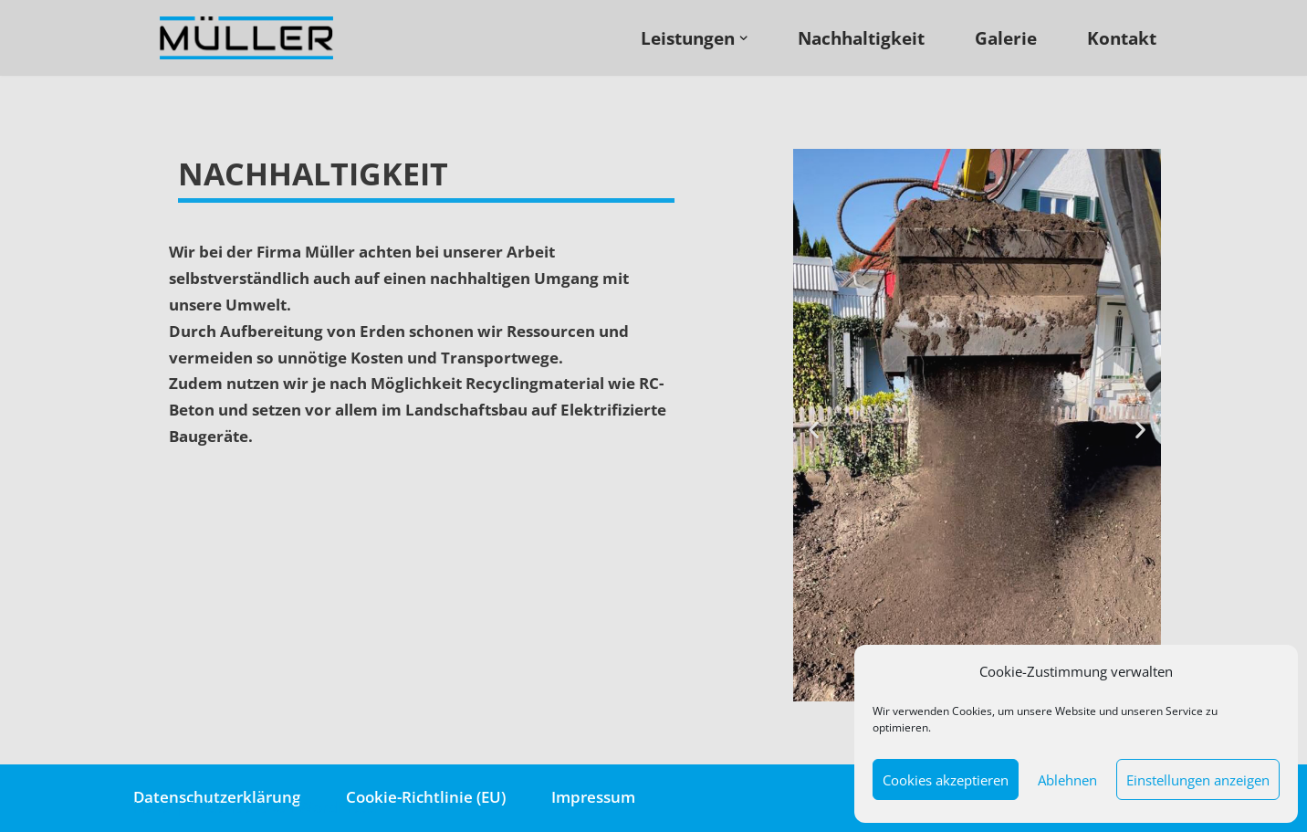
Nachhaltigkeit (861, 37)
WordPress (337, 806)
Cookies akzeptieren (946, 780)
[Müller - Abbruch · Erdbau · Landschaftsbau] (251, 37)
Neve (152, 806)
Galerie (1006, 37)
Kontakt (1121, 37)
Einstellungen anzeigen (1198, 780)
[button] (813, 428)
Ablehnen (1067, 780)
